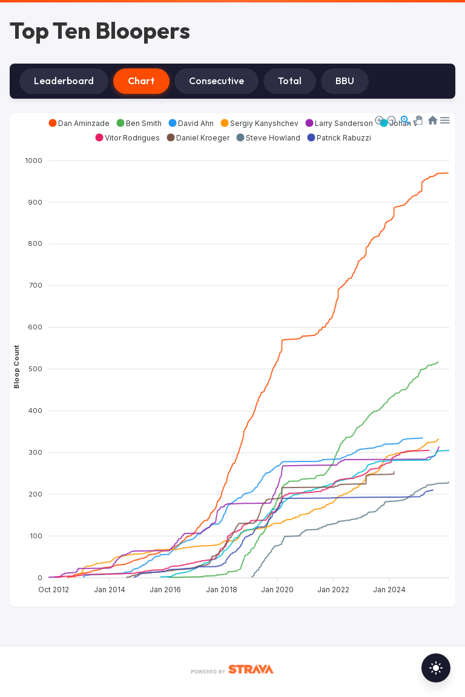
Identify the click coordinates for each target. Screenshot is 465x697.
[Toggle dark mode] (435, 667)
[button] (79, 123)
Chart (141, 80)
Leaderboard (64, 80)
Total (290, 80)
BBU (344, 80)
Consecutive (216, 80)
